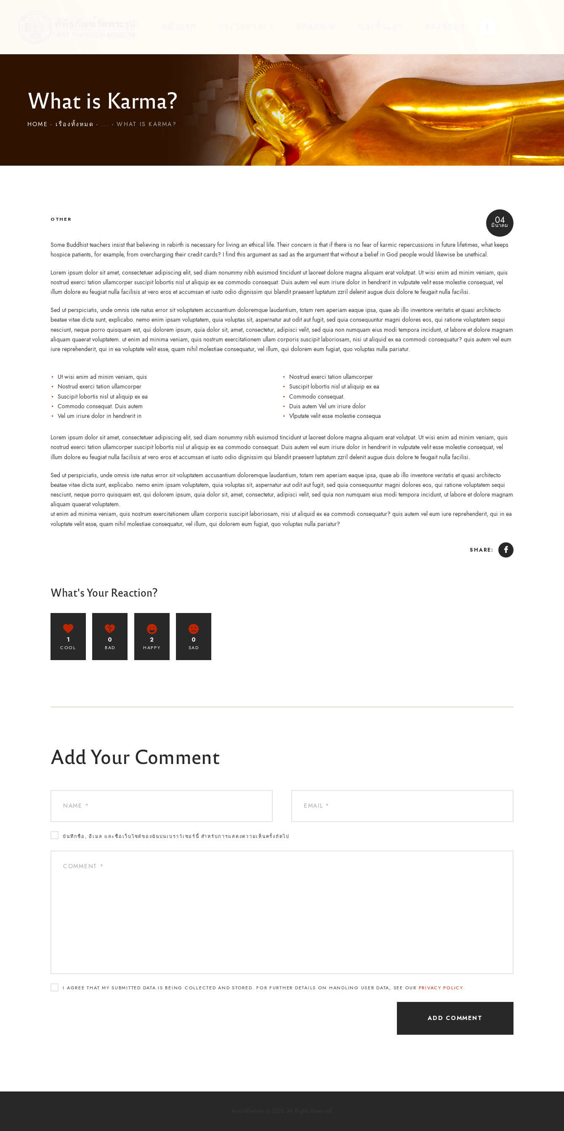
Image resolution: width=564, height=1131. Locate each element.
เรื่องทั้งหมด (75, 128)
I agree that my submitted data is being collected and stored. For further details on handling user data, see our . (264, 988)
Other (61, 219)
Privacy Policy (441, 988)
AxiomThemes (262, 1111)
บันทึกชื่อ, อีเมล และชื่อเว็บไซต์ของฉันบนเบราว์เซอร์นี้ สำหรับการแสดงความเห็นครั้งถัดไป (176, 836)
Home (37, 128)
